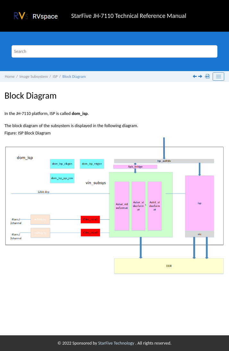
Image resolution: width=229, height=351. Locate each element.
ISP (55, 76)
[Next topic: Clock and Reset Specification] (201, 77)
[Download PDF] (208, 76)
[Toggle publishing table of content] (218, 76)
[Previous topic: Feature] (195, 77)
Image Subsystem (34, 76)
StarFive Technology (116, 343)
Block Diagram (74, 76)
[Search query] (115, 51)
